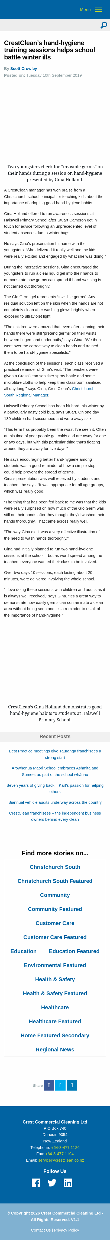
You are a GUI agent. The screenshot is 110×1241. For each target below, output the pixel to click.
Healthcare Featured (55, 1021)
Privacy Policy (66, 1230)
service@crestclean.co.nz (61, 1160)
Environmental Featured (55, 965)
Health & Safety (55, 979)
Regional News (55, 1049)
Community (55, 895)
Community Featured (55, 909)
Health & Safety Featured (55, 993)
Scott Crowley (23, 68)
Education (24, 951)
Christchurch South (55, 867)
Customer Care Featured (54, 937)
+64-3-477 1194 (59, 1154)
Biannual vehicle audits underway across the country (55, 802)
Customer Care (54, 923)
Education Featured (74, 951)
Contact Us (41, 1230)
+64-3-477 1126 (65, 1147)
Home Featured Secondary (55, 1035)
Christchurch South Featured (55, 881)
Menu (85, 10)
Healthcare (55, 1007)
